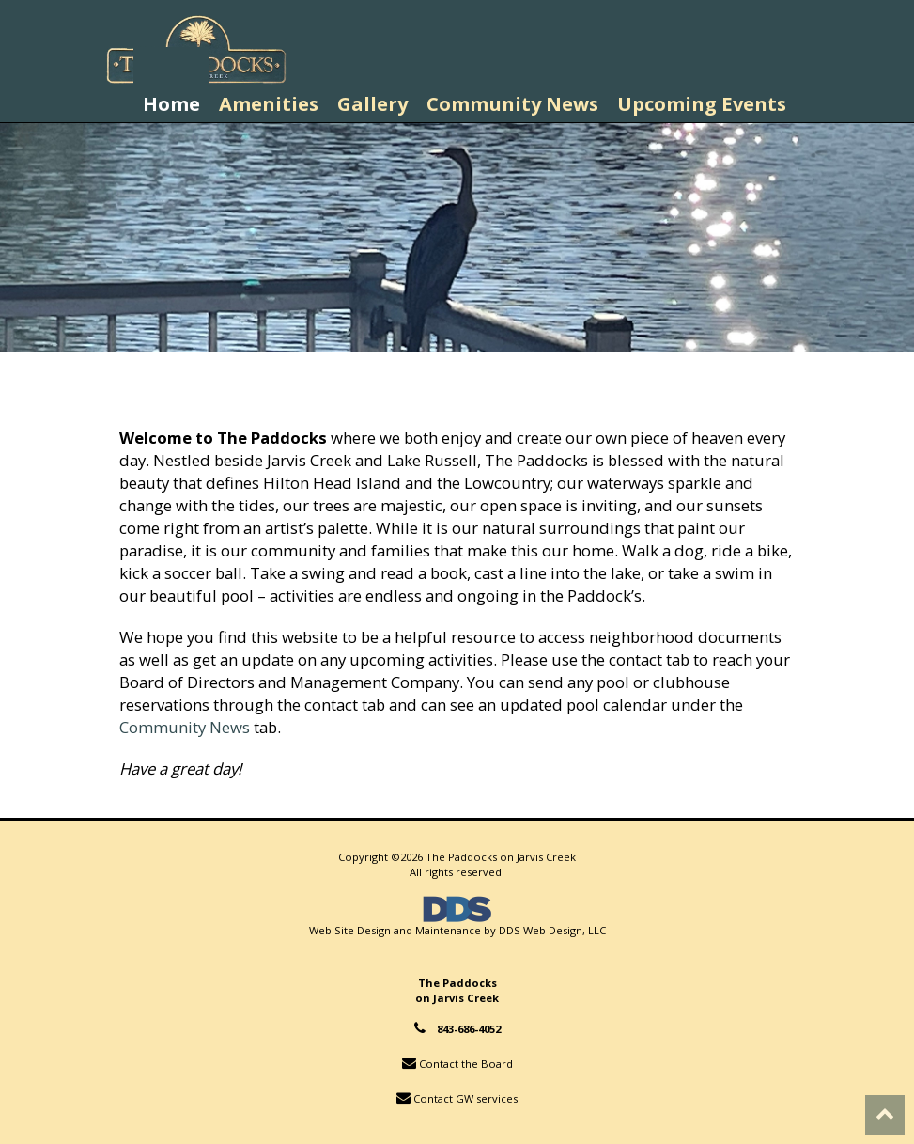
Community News (184, 727)
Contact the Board (466, 1064)
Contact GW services (465, 1098)
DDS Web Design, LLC (552, 930)
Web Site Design (350, 930)
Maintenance (448, 930)
